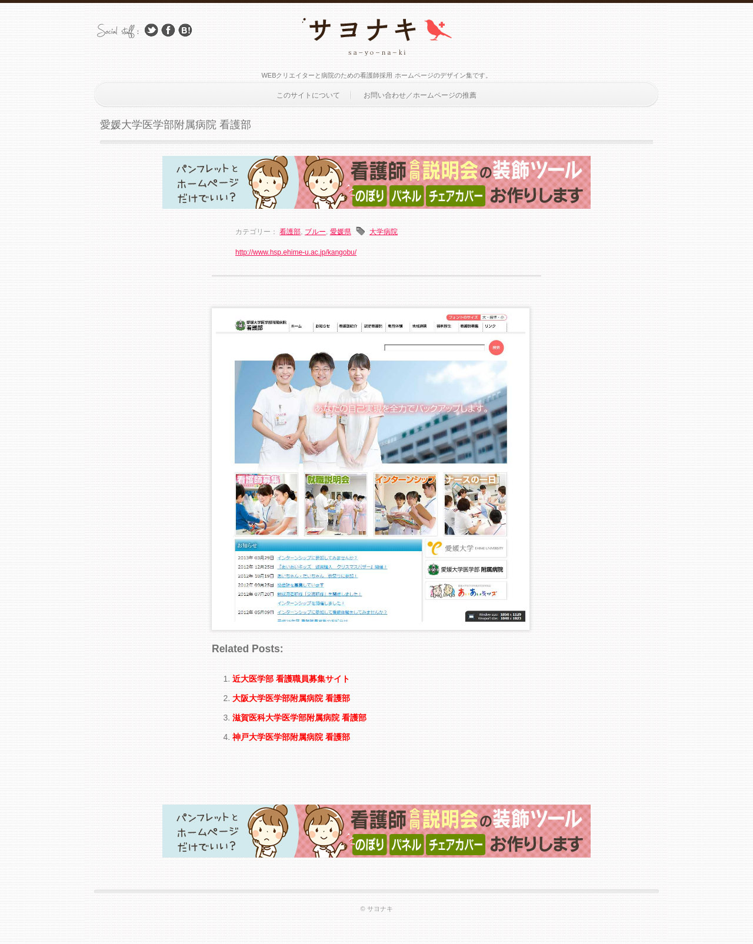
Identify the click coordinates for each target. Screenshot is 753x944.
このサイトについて (308, 95)
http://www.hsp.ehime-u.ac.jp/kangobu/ (295, 252)
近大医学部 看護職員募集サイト (291, 678)
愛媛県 (340, 232)
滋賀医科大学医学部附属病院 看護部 (299, 717)
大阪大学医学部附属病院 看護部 (291, 698)
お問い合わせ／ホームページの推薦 (420, 95)
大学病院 (383, 232)
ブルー (315, 232)
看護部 (290, 232)
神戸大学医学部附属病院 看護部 (291, 737)
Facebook (168, 30)
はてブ (185, 30)
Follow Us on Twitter (151, 30)
